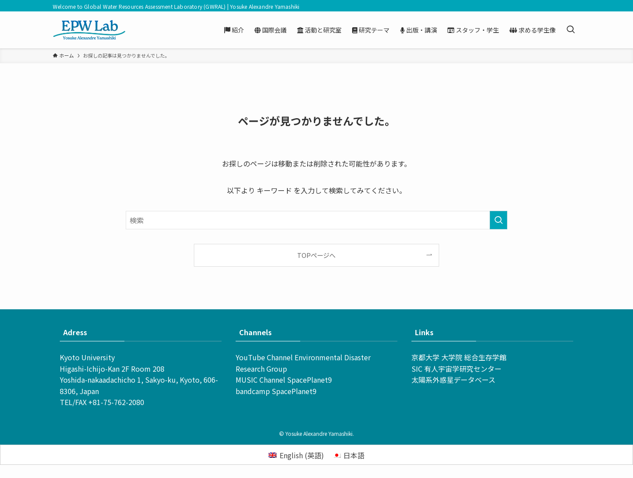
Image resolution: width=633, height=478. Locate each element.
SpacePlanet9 (309, 379)
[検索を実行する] (498, 220)
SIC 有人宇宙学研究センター (456, 368)
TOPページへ (316, 255)
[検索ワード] (316, 220)
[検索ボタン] (570, 29)
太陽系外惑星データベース (453, 379)
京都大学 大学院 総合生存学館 (458, 357)
